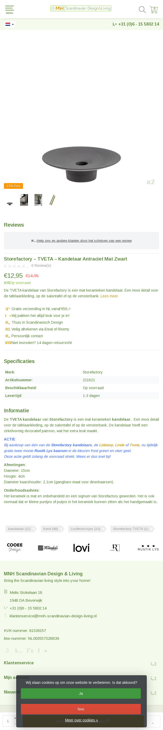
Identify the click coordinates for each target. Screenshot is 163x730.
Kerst (50, 529)
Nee (81, 709)
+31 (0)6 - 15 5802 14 (138, 24)
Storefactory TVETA (130, 529)
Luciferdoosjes (85, 529)
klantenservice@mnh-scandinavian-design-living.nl (53, 616)
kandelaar (19, 529)
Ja (81, 693)
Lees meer (109, 296)
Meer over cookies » (81, 720)
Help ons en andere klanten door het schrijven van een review (81, 240)
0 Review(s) (41, 265)
